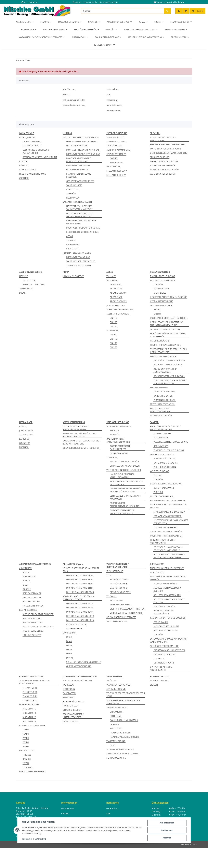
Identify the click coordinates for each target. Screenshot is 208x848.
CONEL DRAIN (69, 632)
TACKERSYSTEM (114, 145)
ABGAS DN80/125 (118, 301)
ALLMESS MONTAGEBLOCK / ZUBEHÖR (167, 589)
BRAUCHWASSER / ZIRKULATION (169, 376)
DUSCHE (27, 589)
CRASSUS (114, 724)
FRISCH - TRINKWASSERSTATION (165, 344)
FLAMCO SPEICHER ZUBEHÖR (164, 161)
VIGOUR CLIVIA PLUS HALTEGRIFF (38, 626)
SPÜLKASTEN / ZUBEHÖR (162, 454)
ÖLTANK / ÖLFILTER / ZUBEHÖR (165, 329)
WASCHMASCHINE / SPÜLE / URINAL (171, 441)
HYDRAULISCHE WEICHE (161, 301)
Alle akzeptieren (167, 823)
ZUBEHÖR (24, 178)
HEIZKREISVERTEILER (116, 154)
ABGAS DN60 (116, 288)
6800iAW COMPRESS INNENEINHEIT (40, 157)
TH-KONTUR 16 (30, 687)
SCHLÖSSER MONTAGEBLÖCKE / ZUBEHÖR (169, 601)
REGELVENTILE (113, 166)
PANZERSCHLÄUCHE (159, 340)
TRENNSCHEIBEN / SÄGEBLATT (77, 680)
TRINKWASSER (26, 288)
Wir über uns (69, 89)
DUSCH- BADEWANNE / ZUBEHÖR (166, 483)
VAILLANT (23, 165)
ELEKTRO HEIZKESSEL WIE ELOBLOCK (78, 175)
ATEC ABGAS (112, 280)
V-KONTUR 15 (29, 708)
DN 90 (113, 334)
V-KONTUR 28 (29, 721)
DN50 (69, 645)
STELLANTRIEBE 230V (116, 170)
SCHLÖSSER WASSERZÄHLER (167, 595)
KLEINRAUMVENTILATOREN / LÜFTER (167, 500)
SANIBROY (24, 438)
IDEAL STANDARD (114, 571)
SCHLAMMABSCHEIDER (161, 305)
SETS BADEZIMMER (32, 593)
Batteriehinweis (114, 105)
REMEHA (23, 161)
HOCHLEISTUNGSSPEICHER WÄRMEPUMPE (163, 139)
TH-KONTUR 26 (30, 696)
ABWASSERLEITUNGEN (117, 707)
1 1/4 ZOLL (28, 767)
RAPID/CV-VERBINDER (120, 732)
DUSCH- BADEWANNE (164, 487)
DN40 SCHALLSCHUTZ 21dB (79, 575)
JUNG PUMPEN (26, 430)
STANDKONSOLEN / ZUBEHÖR (124, 461)
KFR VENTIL (159, 658)
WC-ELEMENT (116, 600)
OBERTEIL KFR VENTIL (164, 662)
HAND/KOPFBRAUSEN (33, 605)
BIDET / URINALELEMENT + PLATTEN (127, 608)
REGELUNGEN (73, 197)
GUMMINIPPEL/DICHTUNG (78, 666)
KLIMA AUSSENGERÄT (73, 276)
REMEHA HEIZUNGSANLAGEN (77, 252)
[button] (178, 11)
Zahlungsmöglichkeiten (74, 100)
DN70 (69, 649)
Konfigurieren (167, 830)
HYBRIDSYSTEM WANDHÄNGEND (82, 141)
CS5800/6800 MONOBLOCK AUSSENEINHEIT (36, 151)
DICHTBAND (115, 716)
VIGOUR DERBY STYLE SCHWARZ (38, 614)
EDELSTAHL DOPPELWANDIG (120, 309)
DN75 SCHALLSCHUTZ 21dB (79, 583)
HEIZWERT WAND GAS (76, 145)
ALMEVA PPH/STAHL (115, 305)
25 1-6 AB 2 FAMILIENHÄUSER (168, 364)
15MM (26, 729)
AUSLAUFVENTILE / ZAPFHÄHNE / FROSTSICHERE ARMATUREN (169, 556)
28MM (26, 742)
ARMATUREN (25, 568)
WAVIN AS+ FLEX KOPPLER (118, 684)
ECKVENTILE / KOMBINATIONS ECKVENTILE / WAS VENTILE (168, 549)
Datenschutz (40, 839)
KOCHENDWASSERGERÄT (166, 527)
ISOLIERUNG (69, 689)
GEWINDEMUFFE (71, 721)
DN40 (69, 641)
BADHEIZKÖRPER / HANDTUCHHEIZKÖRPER (118, 440)
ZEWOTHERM (116, 162)
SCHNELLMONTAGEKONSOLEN (125, 465)
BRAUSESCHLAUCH (32, 597)
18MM (26, 733)
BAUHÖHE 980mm (118, 587)
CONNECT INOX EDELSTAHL (32, 725)
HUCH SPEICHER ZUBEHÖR (162, 165)
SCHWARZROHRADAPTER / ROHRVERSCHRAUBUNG (122, 512)
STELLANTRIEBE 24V (116, 175)
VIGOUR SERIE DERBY (33, 630)
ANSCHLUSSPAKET (28, 169)
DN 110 (113, 318)
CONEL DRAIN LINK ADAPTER (124, 720)
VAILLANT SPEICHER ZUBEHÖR (164, 169)
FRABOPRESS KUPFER (29, 704)
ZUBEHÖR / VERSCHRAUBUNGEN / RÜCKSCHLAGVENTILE (170, 382)
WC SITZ (157, 475)
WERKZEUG (68, 684)
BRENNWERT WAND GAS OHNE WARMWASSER (81, 222)
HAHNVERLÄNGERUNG (73, 701)
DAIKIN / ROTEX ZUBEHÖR (162, 276)
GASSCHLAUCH (161, 622)
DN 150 (113, 326)
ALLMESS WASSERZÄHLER (166, 583)
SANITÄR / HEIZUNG (116, 689)
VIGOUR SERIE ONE (32, 618)
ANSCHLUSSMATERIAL (117, 621)
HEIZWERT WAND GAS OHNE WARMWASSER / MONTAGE (80, 215)
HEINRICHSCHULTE (32, 635)
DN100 (69, 657)
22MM (26, 738)
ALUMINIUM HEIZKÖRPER (118, 426)
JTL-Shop (193, 844)
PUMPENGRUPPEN (159, 387)
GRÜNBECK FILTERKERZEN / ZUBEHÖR (81, 448)
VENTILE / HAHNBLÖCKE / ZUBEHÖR (123, 470)
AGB (108, 94)
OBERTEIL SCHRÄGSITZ (164, 654)
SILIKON (154, 684)
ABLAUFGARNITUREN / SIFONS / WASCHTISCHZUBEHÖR (165, 428)
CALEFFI (157, 313)
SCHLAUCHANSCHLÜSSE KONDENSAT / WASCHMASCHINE (168, 640)
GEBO (112, 745)
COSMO (113, 158)
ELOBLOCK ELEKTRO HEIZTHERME (82, 232)
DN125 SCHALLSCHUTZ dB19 (80, 620)
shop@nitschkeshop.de (174, 2)
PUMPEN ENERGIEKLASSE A (163, 356)
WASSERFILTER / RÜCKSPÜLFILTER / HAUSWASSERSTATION (79, 435)
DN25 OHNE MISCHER (164, 391)
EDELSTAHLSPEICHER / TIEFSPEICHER (167, 144)
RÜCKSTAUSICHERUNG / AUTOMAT (167, 568)
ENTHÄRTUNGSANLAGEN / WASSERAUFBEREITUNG (75, 428)
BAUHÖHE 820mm (118, 583)
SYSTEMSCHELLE (74, 628)
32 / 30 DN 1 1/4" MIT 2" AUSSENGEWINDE (165, 370)
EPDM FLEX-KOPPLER (76, 624)
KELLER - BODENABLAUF (161, 496)
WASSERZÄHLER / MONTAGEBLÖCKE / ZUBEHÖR (168, 578)
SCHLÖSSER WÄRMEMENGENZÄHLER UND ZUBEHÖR (168, 335)
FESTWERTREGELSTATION (162, 404)
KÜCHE (26, 572)
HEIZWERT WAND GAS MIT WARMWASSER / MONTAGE (79, 207)
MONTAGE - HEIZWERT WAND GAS (82, 149)
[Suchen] (122, 11)
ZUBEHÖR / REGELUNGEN (78, 265)
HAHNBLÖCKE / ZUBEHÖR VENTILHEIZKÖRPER (122, 476)
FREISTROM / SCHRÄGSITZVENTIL (169, 650)
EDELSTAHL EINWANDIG (117, 313)
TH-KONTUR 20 (30, 692)
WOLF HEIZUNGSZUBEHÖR (162, 280)
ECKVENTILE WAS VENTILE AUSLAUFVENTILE (162, 541)
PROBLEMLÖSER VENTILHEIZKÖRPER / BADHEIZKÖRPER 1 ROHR (127, 490)
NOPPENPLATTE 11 (115, 137)
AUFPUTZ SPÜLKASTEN (164, 458)
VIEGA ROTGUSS (27, 750)
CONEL (22, 426)
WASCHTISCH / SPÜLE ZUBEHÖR (169, 450)
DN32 (69, 636)
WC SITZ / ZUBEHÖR (159, 471)
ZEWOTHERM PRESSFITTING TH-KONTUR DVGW (34, 682)
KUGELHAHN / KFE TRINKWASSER (166, 535)
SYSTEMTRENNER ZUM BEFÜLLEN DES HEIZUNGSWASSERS (168, 350)
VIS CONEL (111, 596)
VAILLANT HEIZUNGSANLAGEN (77, 202)
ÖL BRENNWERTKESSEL (77, 169)
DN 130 (113, 322)
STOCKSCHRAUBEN (72, 709)
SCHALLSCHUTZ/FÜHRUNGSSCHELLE (83, 662)
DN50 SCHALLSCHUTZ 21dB (79, 579)
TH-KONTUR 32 (30, 700)
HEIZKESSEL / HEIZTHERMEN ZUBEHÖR (168, 297)
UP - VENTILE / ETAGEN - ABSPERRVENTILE (161, 668)
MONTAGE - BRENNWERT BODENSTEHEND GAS (78, 160)
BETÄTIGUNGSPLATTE (120, 592)
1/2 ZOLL (27, 754)
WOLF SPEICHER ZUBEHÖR (162, 173)
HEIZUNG (23, 276)
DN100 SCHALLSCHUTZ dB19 (80, 616)
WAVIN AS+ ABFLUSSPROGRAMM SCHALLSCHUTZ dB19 (78, 598)
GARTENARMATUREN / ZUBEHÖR (166, 531)
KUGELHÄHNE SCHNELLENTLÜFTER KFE (169, 318)
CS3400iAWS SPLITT (32, 145)
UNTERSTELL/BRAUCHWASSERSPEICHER (169, 152)
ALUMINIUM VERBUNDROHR (120, 749)
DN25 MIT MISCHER (163, 395)
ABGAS (69, 236)
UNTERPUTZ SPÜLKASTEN (166, 462)
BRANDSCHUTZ (157, 572)
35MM (26, 746)
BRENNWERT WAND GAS (78, 165)
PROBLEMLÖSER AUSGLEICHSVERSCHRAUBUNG (124, 504)
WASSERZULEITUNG (115, 741)
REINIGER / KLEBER (159, 680)
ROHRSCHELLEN (70, 705)
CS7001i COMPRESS (32, 141)
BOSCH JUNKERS (27, 137)
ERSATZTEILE (72, 189)
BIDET (25, 584)
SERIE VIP (114, 430)
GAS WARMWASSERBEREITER (80, 181)
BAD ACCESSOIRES (28, 610)
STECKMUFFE (116, 711)
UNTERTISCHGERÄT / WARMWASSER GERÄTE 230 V (171, 522)
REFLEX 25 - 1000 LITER (34, 284)
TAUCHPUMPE (26, 434)
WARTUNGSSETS (74, 185)
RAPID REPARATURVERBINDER (124, 736)
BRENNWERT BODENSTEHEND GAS (83, 154)
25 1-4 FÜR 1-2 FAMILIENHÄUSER (169, 360)
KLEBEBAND (68, 697)
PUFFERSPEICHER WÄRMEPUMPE (165, 148)
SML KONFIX (116, 728)
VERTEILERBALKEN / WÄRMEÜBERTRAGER (160, 410)
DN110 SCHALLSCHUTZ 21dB (80, 592)
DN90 (69, 653)
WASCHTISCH (29, 576)
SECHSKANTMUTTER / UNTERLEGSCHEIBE (73, 715)
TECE (108, 575)
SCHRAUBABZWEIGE (116, 757)
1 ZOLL (26, 763)
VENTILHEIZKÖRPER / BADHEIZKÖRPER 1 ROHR (125, 695)
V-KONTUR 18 (29, 713)
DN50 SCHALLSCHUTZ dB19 (79, 603)
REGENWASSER (161, 446)
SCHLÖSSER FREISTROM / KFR (164, 646)
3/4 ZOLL (27, 759)
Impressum (27, 839)
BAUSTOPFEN (69, 693)
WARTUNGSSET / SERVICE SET (80, 261)
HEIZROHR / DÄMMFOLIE (118, 149)
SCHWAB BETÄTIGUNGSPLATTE (121, 617)
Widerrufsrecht (113, 110)
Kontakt (66, 94)
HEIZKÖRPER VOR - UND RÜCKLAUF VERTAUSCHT (123, 702)
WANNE (26, 580)
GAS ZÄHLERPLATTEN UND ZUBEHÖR (167, 617)
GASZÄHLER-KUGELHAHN (166, 630)
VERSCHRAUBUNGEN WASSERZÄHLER (164, 612)
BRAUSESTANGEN (31, 601)
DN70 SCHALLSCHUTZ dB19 (79, 607)
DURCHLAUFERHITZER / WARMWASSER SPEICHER (168, 506)
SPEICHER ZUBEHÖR (159, 157)
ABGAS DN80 (116, 297)
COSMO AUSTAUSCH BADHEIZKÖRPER (120, 447)
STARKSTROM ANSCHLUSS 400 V (169, 511)
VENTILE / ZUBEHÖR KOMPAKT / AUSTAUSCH (125, 497)
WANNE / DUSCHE (162, 433)
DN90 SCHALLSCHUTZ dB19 (79, 611)
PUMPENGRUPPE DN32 (164, 400)
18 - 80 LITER (29, 280)
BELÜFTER (111, 680)
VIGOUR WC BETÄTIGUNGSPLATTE (126, 613)
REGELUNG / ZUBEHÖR (161, 415)
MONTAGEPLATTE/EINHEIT (166, 626)
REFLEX (157, 309)
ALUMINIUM (112, 330)
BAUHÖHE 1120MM (119, 579)
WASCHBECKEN (161, 437)
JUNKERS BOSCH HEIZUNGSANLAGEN (81, 137)
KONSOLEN (111, 457)
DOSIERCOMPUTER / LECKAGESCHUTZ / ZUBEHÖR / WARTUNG (82, 442)
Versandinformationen (74, 105)
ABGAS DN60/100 (118, 292)
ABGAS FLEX (115, 284)
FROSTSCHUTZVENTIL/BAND (32, 173)
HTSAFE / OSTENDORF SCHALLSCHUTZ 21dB (81, 569)
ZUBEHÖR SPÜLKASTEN (165, 467)
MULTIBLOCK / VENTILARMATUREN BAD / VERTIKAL (126, 483)
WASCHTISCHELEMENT (121, 604)
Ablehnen (167, 838)
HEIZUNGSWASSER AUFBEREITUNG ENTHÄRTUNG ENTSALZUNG (166, 323)
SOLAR (22, 292)
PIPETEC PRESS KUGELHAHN (32, 771)
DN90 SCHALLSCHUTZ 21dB (79, 587)
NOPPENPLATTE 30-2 (116, 141)
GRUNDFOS (24, 443)
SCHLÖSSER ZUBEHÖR (164, 606)
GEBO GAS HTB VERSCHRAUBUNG (122, 753)
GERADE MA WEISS (119, 453)
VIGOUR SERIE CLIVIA (33, 622)
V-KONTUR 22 (29, 717)
